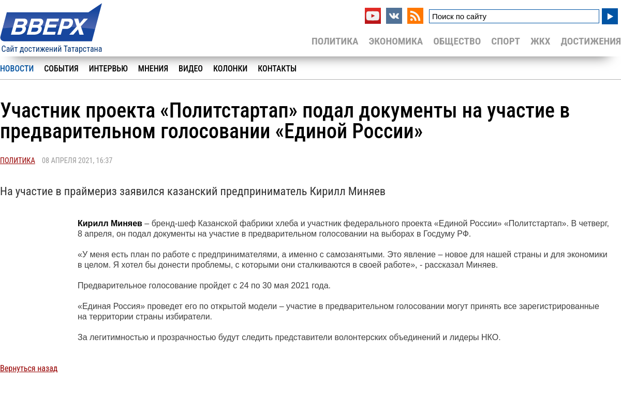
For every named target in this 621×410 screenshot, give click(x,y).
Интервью (108, 69)
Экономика (395, 41)
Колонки (230, 69)
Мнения (153, 69)
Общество (457, 41)
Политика (335, 41)
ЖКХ (540, 41)
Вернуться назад (28, 368)
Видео (191, 69)
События (61, 69)
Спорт (505, 41)
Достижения (590, 41)
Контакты (277, 69)
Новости (17, 69)
